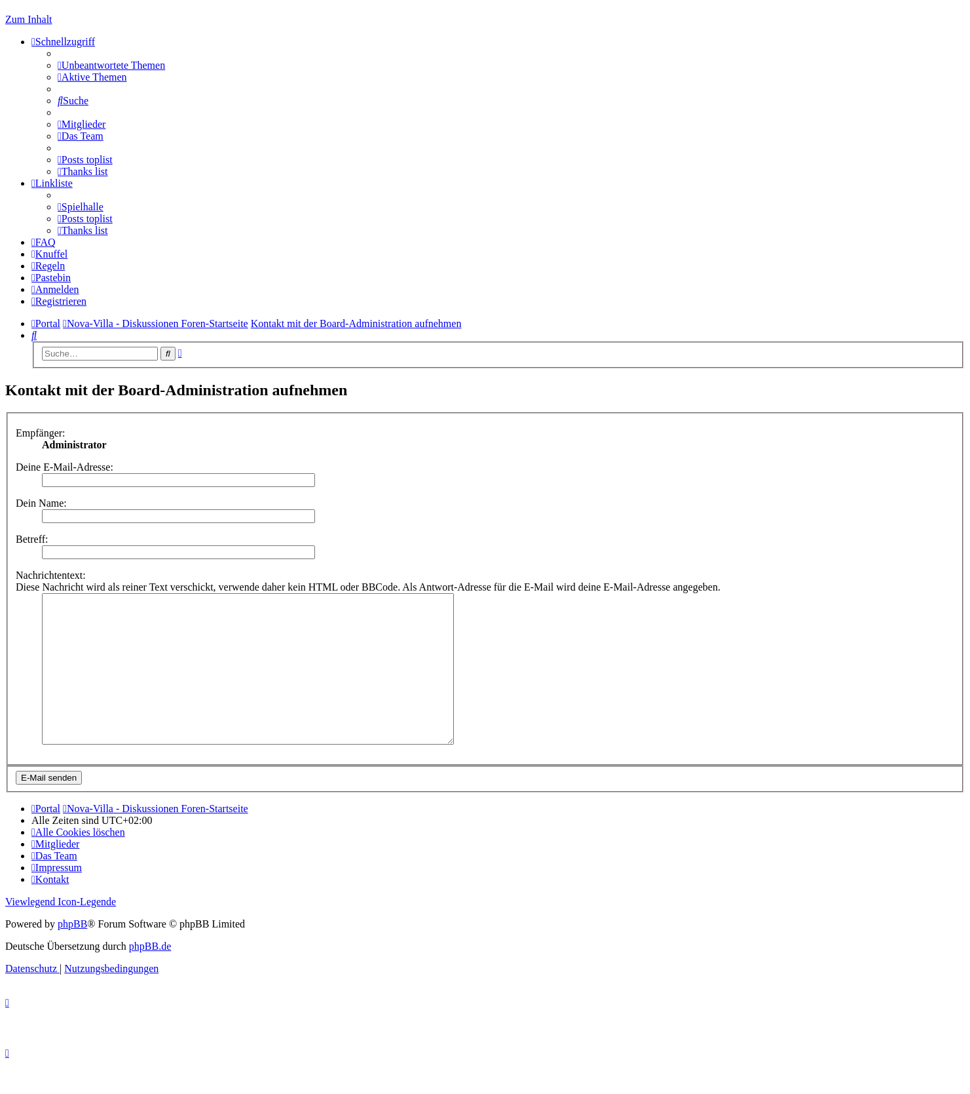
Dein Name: (41, 503)
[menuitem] (111, 65)
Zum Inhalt (28, 19)
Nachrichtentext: (51, 575)
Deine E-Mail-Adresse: (64, 467)
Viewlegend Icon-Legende (60, 931)
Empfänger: (40, 433)
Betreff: (32, 539)
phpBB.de (150, 975)
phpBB (72, 953)
